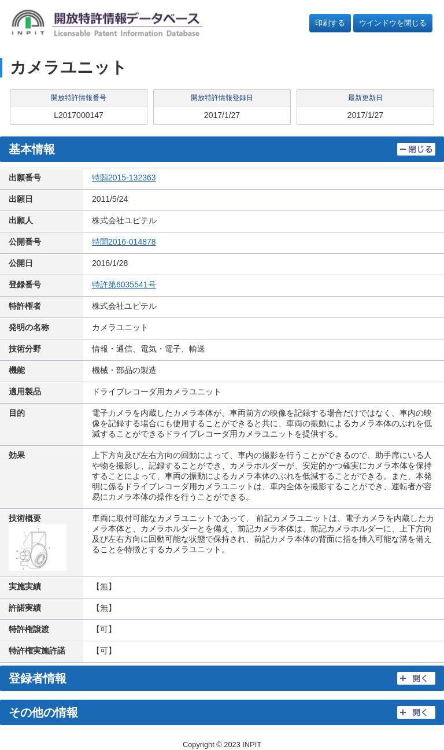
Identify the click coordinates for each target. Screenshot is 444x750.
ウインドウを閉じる (393, 23)
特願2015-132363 (124, 177)
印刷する (330, 23)
